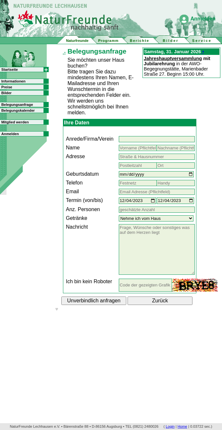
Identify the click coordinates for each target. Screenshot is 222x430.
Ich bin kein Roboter (89, 281)
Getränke (76, 218)
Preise (6, 87)
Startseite (9, 69)
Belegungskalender (18, 110)
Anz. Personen (83, 209)
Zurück (160, 300)
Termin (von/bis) (84, 200)
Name (73, 147)
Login (170, 426)
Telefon (74, 182)
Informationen (13, 81)
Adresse (75, 156)
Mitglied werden (15, 122)
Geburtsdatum (82, 174)
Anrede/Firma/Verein (90, 139)
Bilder (6, 93)
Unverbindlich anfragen (94, 300)
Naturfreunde (77, 41)
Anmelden (203, 18)
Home (182, 426)
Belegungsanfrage (17, 105)
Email (72, 191)
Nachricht (77, 227)
